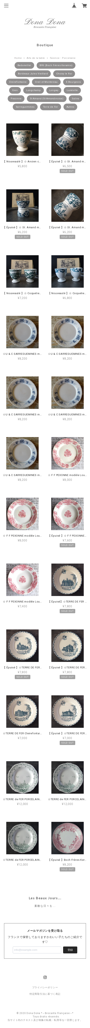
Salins (75, 98)
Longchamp (33, 90)
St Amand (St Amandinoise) (47, 98)
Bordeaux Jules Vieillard (33, 73)
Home (18, 58)
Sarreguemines (25, 107)
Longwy (53, 90)
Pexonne (16, 98)
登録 (70, 949)
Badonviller (24, 65)
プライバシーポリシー (45, 987)
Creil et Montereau (46, 82)
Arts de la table (36, 58)
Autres (70, 107)
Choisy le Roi (64, 73)
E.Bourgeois (73, 82)
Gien (15, 90)
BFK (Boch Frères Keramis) (56, 65)
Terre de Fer (50, 107)
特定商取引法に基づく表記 (45, 994)
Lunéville (72, 90)
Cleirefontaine (17, 82)
